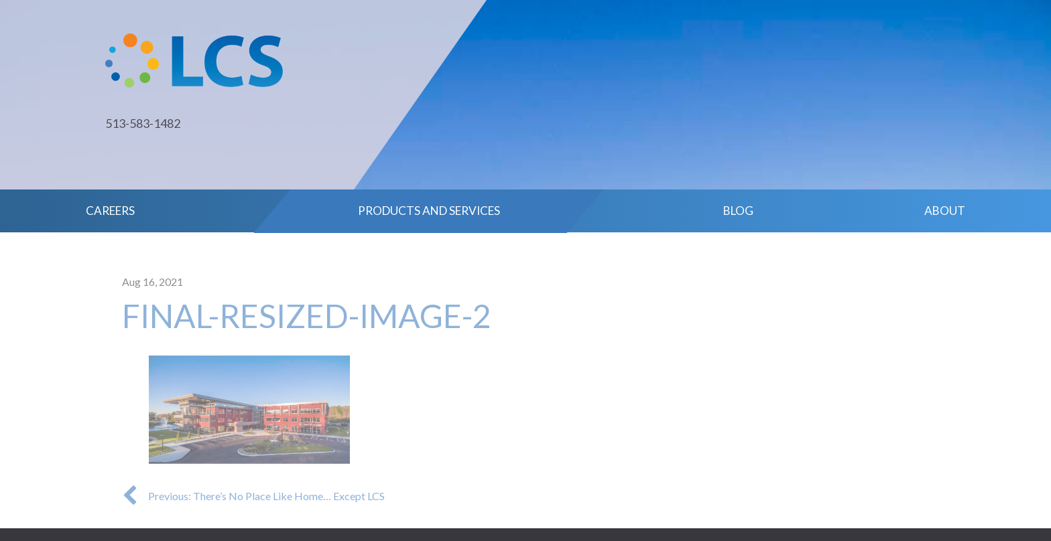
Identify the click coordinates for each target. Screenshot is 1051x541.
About (944, 211)
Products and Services (429, 211)
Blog (738, 211)
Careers (110, 211)
